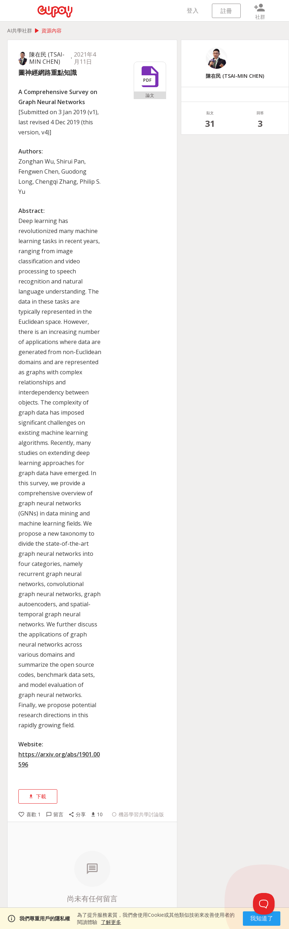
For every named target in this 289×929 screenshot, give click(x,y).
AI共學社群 (19, 30)
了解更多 (111, 922)
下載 (38, 796)
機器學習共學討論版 (138, 814)
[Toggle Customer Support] (264, 904)
